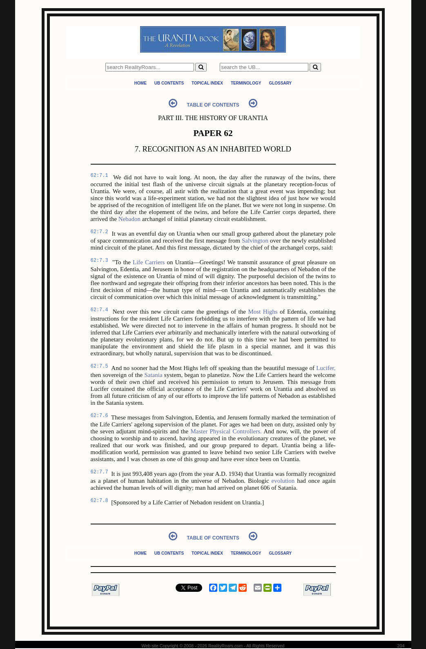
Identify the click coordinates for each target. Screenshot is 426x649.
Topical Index (207, 83)
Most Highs (262, 311)
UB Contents (169, 83)
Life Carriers (149, 262)
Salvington (255, 240)
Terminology (246, 83)
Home (140, 83)
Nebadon (129, 219)
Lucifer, (325, 368)
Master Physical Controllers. (225, 431)
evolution (283, 480)
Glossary (280, 83)
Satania (153, 375)
